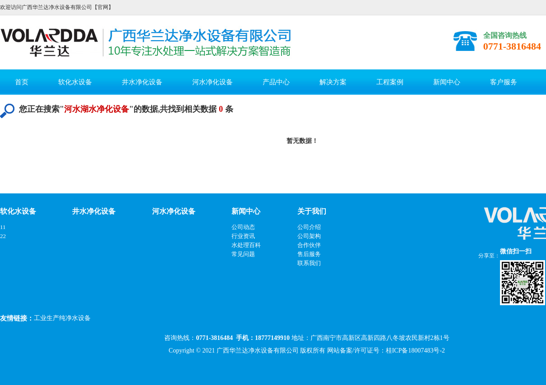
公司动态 (243, 227)
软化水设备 (75, 82)
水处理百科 (246, 245)
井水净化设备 (142, 82)
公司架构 (309, 236)
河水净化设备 (212, 82)
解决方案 (333, 82)
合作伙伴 (309, 245)
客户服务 (503, 82)
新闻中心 (446, 82)
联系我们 (309, 263)
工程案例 (389, 82)
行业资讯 (243, 236)
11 (3, 227)
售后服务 (309, 254)
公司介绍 (309, 227)
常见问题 (243, 254)
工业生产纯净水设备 (62, 318)
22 (3, 236)
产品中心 (276, 82)
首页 (21, 82)
